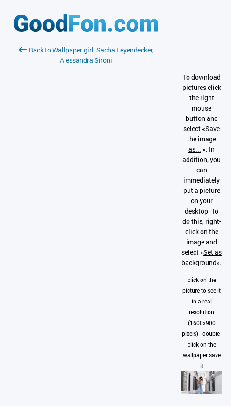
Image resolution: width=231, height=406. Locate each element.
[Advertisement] (86, 176)
